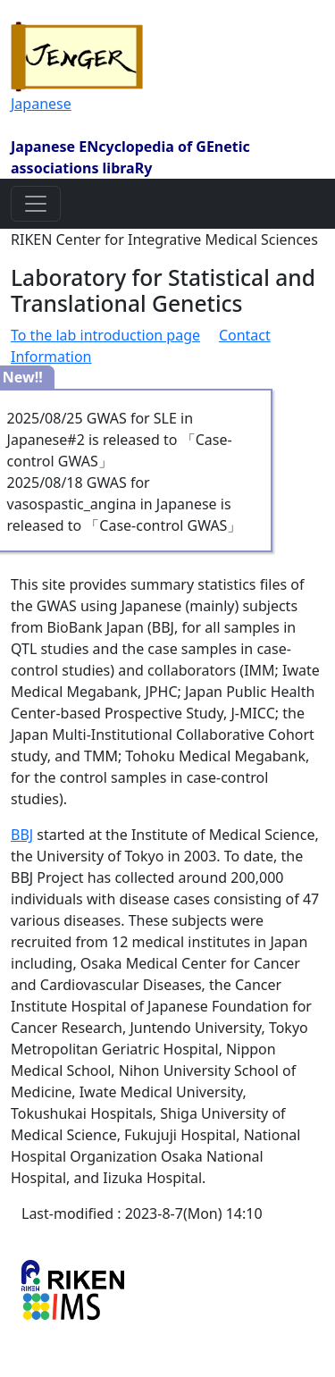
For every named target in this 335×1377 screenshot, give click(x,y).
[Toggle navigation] (36, 204)
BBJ (22, 834)
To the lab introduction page (105, 335)
